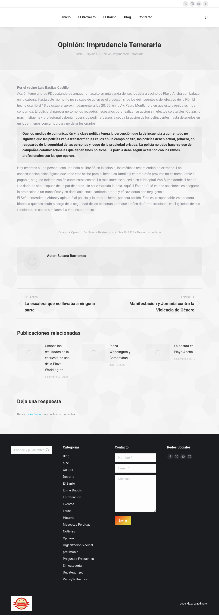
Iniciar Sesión (34, 414)
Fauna (67, 511)
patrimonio (70, 552)
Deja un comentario (149, 232)
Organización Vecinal (78, 545)
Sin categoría (72, 566)
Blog (66, 456)
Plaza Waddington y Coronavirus (120, 352)
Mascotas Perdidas (76, 525)
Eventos (68, 504)
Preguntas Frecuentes (78, 559)
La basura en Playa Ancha (184, 349)
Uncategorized (73, 572)
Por (97, 232)
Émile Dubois (72, 490)
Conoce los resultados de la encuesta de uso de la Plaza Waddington (57, 358)
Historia (68, 518)
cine (66, 463)
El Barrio (69, 483)
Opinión (75, 232)
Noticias (69, 531)
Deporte (68, 477)
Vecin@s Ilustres (75, 579)
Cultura (68, 470)
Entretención (72, 497)
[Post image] (29, 352)
